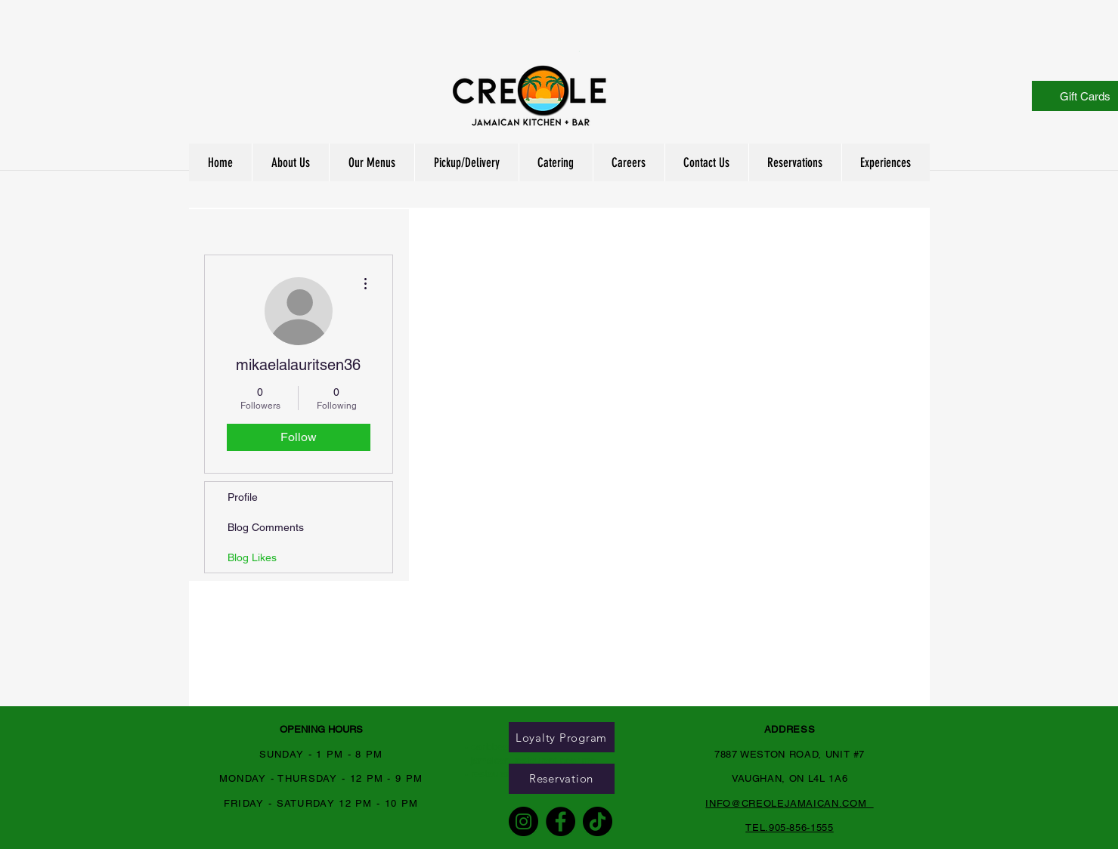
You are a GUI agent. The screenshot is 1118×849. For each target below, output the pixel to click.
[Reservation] (562, 779)
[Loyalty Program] (562, 737)
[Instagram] (523, 821)
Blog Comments (266, 527)
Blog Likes (252, 557)
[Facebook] (560, 821)
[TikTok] (597, 821)
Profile (243, 497)
